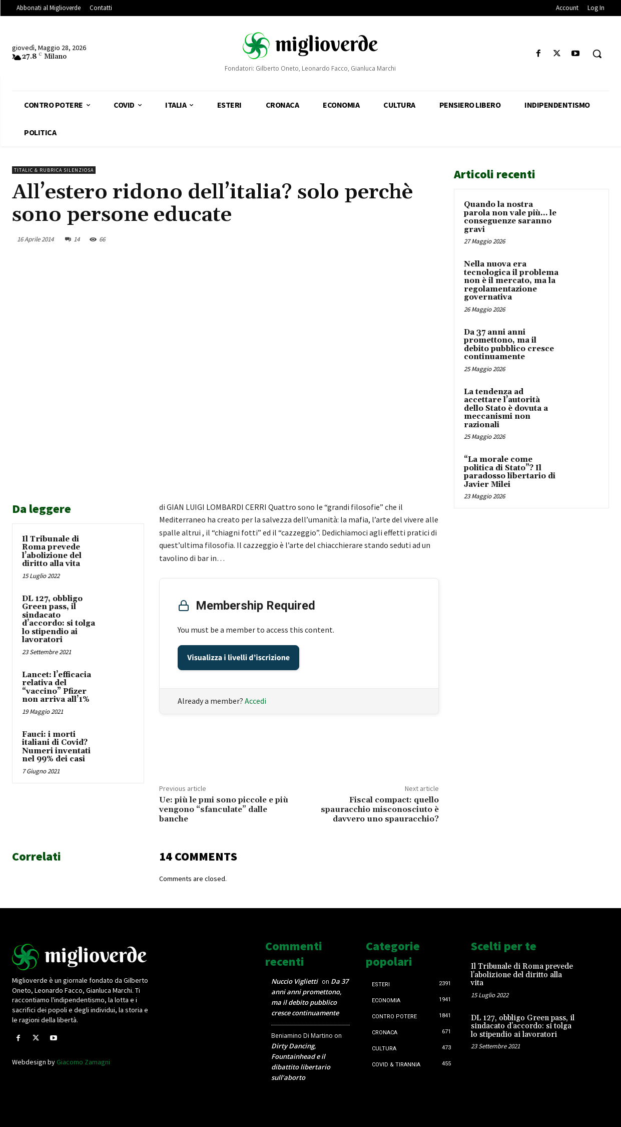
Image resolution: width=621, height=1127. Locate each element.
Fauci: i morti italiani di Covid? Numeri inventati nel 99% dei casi (56, 747)
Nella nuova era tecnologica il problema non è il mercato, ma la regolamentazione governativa (511, 280)
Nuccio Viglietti (294, 981)
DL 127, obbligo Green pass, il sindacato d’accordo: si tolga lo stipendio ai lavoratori (58, 619)
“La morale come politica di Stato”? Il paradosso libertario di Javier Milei (509, 472)
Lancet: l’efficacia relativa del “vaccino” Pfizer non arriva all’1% (56, 687)
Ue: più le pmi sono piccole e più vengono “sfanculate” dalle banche (223, 809)
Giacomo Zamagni (83, 1061)
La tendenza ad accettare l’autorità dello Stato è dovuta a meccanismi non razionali (506, 408)
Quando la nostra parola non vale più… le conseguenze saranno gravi (510, 217)
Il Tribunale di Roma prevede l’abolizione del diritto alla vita (52, 551)
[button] (597, 54)
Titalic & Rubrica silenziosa (54, 170)
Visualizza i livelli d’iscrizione (238, 658)
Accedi (255, 701)
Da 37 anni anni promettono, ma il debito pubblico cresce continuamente (509, 345)
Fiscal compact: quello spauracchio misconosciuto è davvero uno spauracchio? (380, 809)
